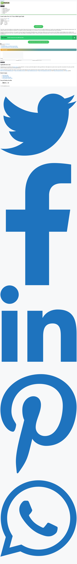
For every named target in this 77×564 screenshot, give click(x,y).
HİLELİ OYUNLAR (6, 9)
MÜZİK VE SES (5, 11)
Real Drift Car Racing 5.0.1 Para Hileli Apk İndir (9, 47)
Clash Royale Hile (6, 77)
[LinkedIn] (38, 373)
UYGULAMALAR (6, 10)
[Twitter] (38, 163)
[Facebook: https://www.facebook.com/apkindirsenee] (3, 84)
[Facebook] (38, 286)
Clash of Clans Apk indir (7, 78)
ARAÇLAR (5, 12)
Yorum (1, 59)
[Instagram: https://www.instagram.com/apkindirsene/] (8, 84)
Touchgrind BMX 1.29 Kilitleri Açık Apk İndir (9, 46)
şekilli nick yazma (3, 86)
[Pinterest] (38, 475)
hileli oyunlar (15, 68)
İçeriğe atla (2, 0)
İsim (1, 61)
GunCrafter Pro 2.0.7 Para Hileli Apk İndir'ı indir (38, 42)
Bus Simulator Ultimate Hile (7, 79)
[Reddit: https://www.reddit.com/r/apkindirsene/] (6, 84)
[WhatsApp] (38, 563)
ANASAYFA (5, 8)
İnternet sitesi (34, 61)
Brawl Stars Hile (5, 76)
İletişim (4, 13)
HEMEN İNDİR (38, 26)
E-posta (17, 61)
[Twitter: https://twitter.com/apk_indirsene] (5, 84)
